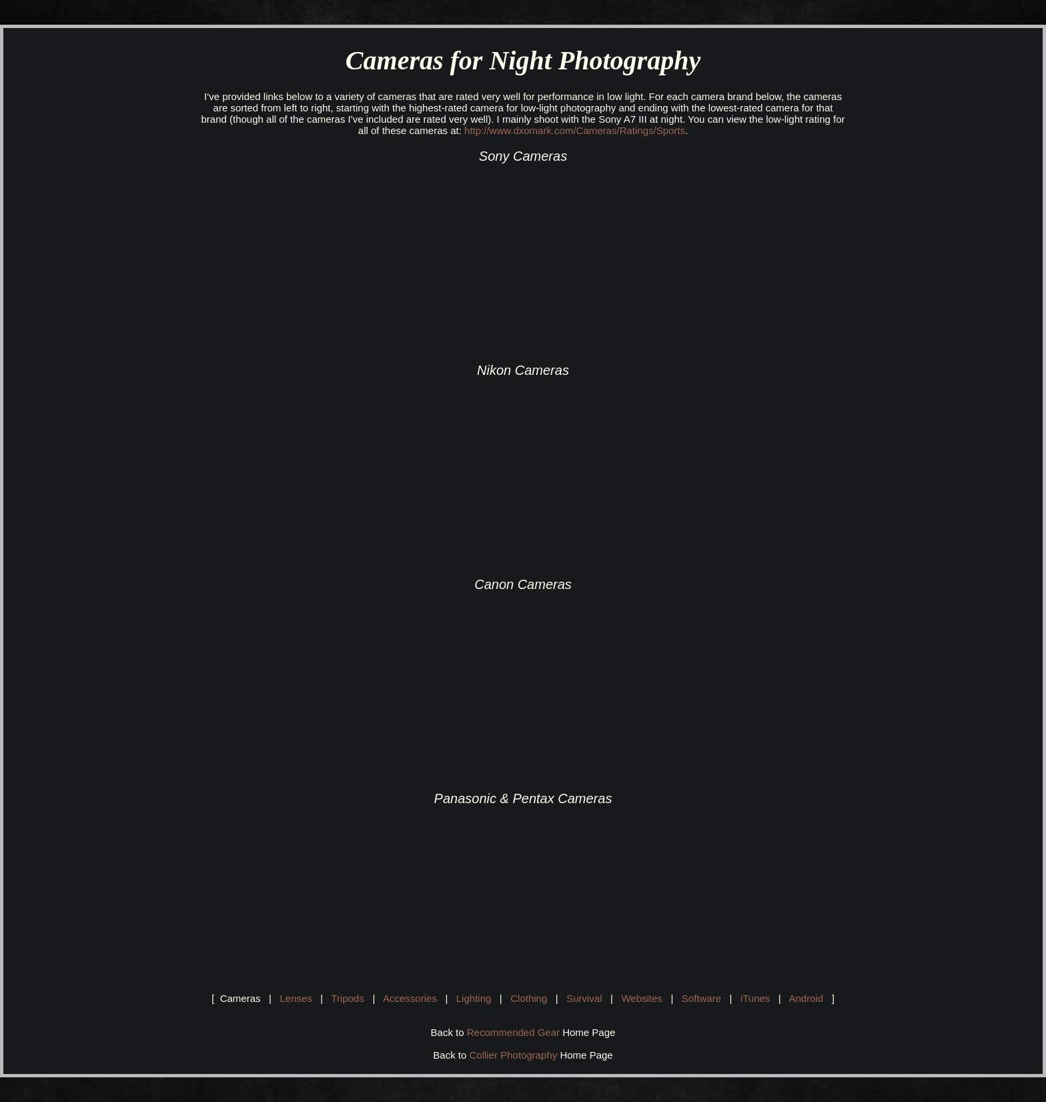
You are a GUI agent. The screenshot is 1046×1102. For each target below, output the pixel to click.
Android (806, 998)
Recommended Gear (513, 1032)
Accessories (410, 998)
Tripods (347, 998)
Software (701, 998)
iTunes (755, 998)
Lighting (474, 998)
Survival (584, 998)
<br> (316, 257)
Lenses (296, 998)
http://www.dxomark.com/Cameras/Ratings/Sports (574, 130)
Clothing (528, 998)
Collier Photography (514, 1055)
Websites (641, 998)
